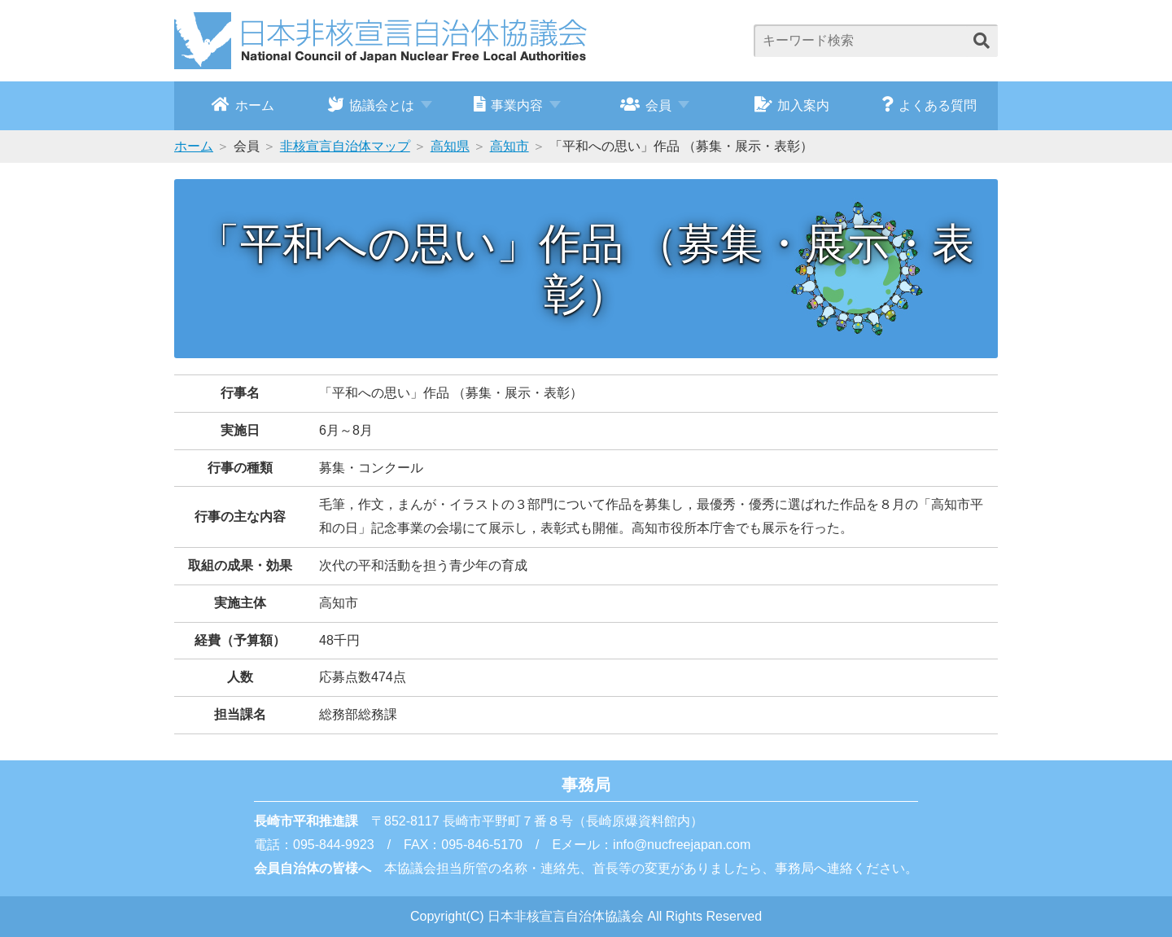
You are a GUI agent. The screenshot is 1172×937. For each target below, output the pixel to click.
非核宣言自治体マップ (345, 146)
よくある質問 (929, 104)
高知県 (450, 146)
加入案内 (792, 104)
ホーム (243, 104)
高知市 (509, 146)
